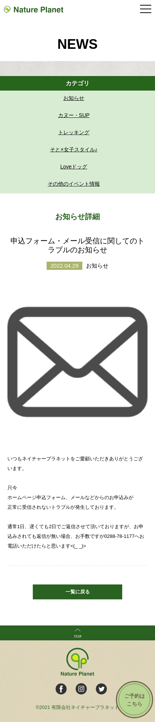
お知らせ (73, 98)
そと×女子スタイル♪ (73, 149)
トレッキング (73, 132)
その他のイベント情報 (74, 184)
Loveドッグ (73, 167)
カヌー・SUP (74, 115)
